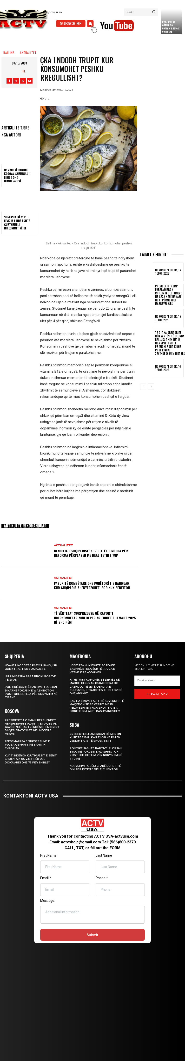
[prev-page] (143, 386)
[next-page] (151, 386)
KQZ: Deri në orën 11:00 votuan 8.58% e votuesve (170, 26)
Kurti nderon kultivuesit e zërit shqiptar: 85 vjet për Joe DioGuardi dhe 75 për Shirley (31, 759)
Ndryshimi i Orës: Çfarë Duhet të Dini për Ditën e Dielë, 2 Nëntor (95, 767)
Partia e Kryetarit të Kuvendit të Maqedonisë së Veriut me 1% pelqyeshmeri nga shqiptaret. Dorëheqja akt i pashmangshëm (97, 706)
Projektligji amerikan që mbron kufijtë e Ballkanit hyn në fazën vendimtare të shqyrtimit (95, 737)
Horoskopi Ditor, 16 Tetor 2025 (167, 271)
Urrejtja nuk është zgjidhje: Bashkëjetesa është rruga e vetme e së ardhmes (93, 669)
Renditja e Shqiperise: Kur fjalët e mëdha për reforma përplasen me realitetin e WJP (91, 553)
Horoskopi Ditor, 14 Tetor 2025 (167, 367)
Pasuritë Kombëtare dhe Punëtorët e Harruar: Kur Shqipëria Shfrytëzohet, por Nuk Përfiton (92, 585)
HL (23, 71)
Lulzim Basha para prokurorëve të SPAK (30, 678)
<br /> (92, 887)
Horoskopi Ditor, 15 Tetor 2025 (167, 317)
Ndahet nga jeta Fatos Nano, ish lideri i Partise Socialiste (31, 667)
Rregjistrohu (157, 693)
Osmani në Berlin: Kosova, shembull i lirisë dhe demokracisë (17, 175)
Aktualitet (28, 52)
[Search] (154, 12)
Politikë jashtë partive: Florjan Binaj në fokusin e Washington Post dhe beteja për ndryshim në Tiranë (31, 692)
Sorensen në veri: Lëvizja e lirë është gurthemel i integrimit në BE (17, 222)
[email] (157, 681)
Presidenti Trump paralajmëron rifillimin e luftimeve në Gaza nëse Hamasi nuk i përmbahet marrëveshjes (167, 294)
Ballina (8, 52)
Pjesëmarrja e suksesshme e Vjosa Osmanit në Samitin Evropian (27, 745)
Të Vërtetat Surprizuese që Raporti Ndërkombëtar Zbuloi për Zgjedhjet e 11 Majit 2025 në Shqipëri (95, 617)
